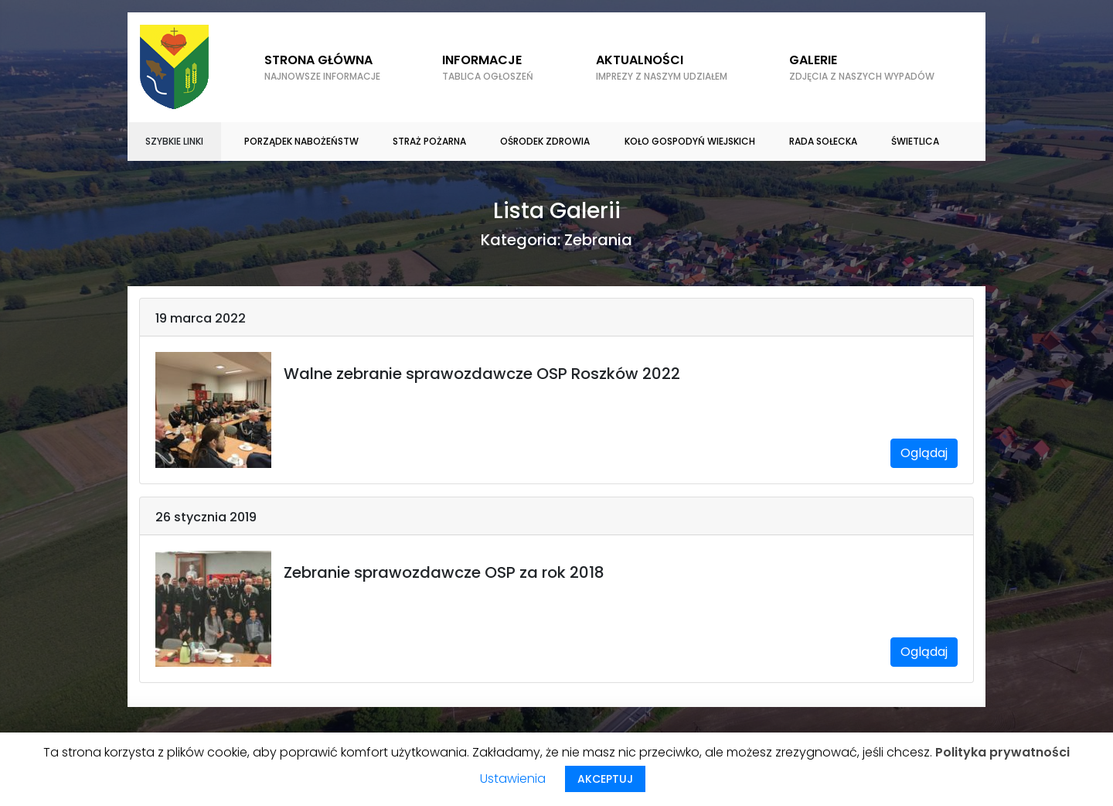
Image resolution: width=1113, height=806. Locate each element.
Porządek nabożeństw (301, 141)
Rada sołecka (823, 141)
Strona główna (322, 67)
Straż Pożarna (429, 141)
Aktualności (661, 67)
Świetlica (915, 141)
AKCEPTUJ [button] (605, 779)
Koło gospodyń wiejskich (690, 141)
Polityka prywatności (1002, 752)
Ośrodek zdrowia (545, 141)
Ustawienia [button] (513, 778)
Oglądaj (924, 453)
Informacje (487, 67)
